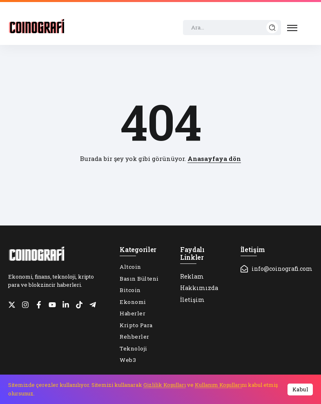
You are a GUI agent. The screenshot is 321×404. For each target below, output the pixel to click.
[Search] (232, 28)
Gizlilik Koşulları (164, 384)
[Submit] (272, 27)
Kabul (300, 389)
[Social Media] (12, 304)
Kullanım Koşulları (218, 384)
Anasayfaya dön (214, 158)
